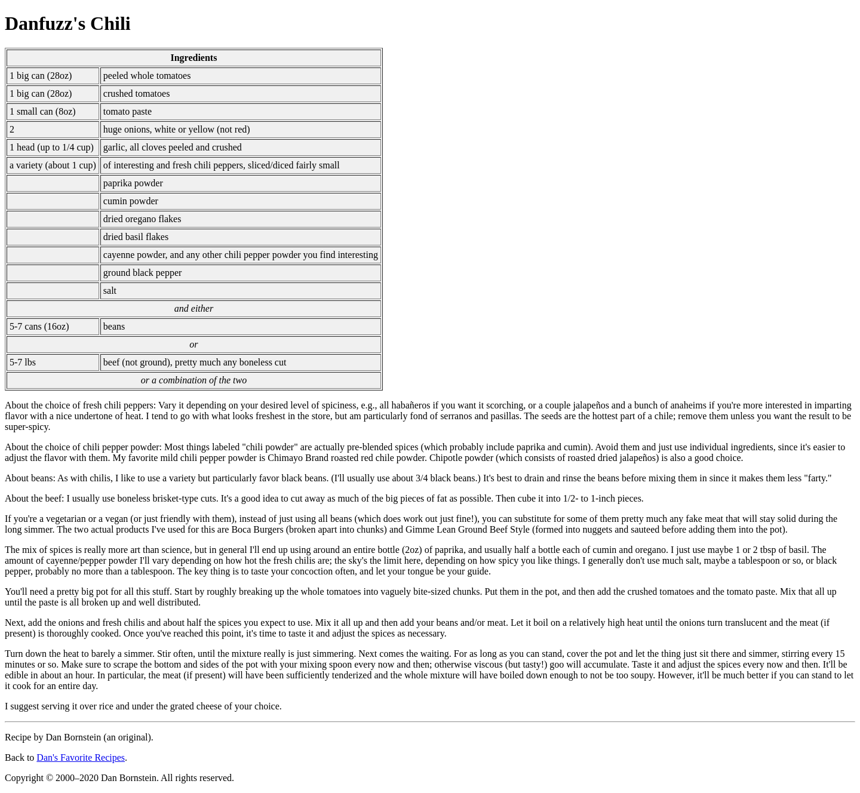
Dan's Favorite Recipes (80, 757)
